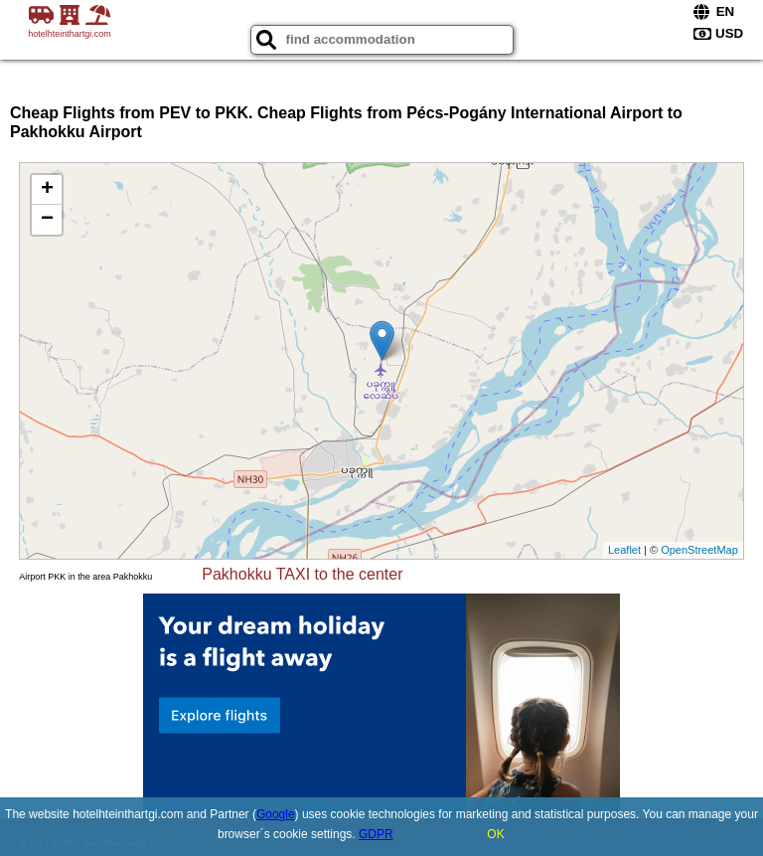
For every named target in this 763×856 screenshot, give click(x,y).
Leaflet (624, 550)
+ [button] (47, 190)
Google (275, 814)
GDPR (376, 834)
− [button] (47, 220)
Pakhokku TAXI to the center (302, 574)
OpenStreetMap (699, 550)
